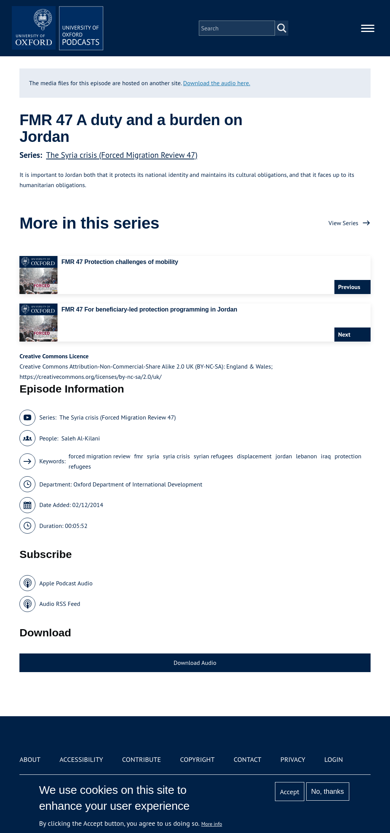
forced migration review (99, 456)
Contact (247, 759)
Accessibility (81, 759)
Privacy (292, 759)
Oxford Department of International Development (138, 484)
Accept (289, 791)
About (29, 759)
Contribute (141, 759)
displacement (254, 456)
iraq (326, 456)
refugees (80, 466)
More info (211, 823)
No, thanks (327, 791)
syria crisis (176, 456)
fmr (138, 456)
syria (153, 456)
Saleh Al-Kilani (80, 438)
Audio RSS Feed (59, 603)
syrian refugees (213, 456)
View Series (343, 223)
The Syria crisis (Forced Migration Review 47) (121, 155)
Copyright (197, 759)
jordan (283, 456)
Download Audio (195, 662)
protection (348, 456)
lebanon (306, 456)
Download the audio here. (216, 83)
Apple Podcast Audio (66, 583)
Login (333, 759)
